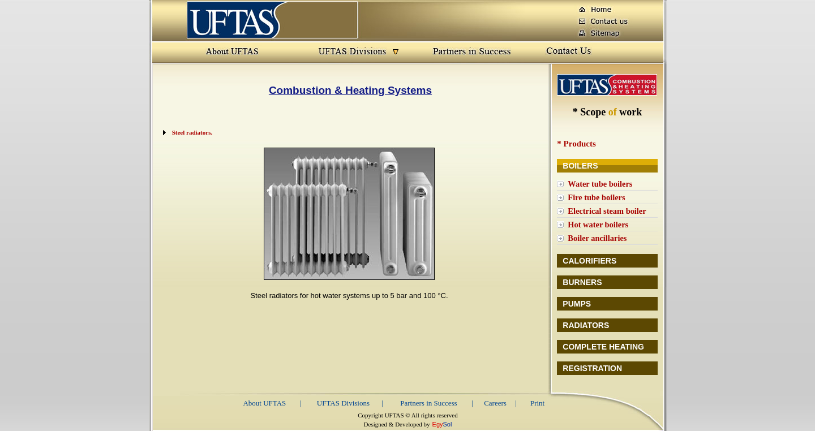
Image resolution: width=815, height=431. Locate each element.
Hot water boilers (598, 224)
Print (537, 403)
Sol (447, 424)
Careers (495, 403)
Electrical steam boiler (607, 210)
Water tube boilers (600, 183)
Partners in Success (428, 403)
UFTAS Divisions (343, 403)
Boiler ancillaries (597, 238)
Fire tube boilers (596, 197)
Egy (437, 424)
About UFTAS (264, 403)
